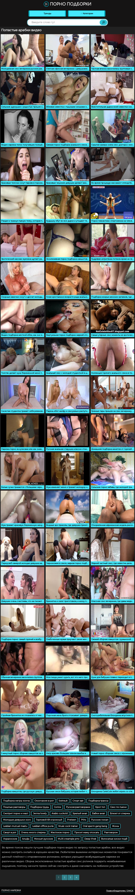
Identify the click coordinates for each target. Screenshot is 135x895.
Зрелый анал (79, 813)
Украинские (10, 839)
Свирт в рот (9, 832)
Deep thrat (90, 839)
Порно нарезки (11, 890)
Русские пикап (99, 820)
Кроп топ (100, 807)
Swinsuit (63, 800)
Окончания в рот (44, 800)
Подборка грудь (39, 807)
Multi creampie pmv (69, 839)
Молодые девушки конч (17, 820)
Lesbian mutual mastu (15, 826)
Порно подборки (67, 4)
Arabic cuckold (60, 813)
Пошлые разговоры (14, 807)
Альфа (25, 839)
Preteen (71, 820)
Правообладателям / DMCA (119, 891)
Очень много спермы (33, 832)
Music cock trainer (68, 826)
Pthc (83, 820)
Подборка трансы (98, 800)
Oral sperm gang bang (95, 826)
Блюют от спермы (120, 813)
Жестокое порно (59, 832)
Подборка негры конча (16, 800)
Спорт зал (77, 800)
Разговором (111, 832)
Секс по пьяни (118, 807)
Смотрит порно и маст (15, 813)
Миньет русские (43, 839)
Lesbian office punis (42, 826)
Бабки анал (98, 813)
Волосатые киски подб (114, 839)
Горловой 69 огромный (49, 820)
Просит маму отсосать (86, 832)
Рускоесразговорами (78, 807)
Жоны (115, 826)
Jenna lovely (40, 813)
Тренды (47, 13)
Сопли (57, 807)
